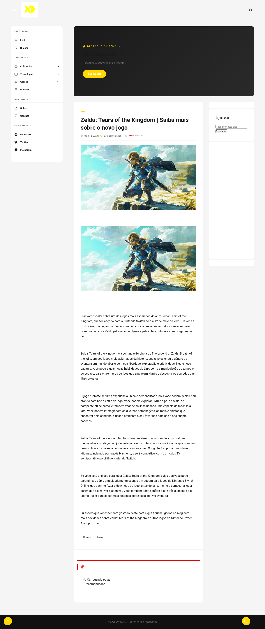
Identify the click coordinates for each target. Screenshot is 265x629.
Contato (24, 115)
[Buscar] (250, 10)
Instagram (26, 149)
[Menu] (14, 10)
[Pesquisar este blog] (231, 126)
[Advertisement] (231, 200)
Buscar (24, 47)
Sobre (23, 108)
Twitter (24, 142)
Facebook (25, 134)
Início (23, 40)
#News (99, 537)
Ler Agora (94, 73)
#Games (87, 537)
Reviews (24, 89)
